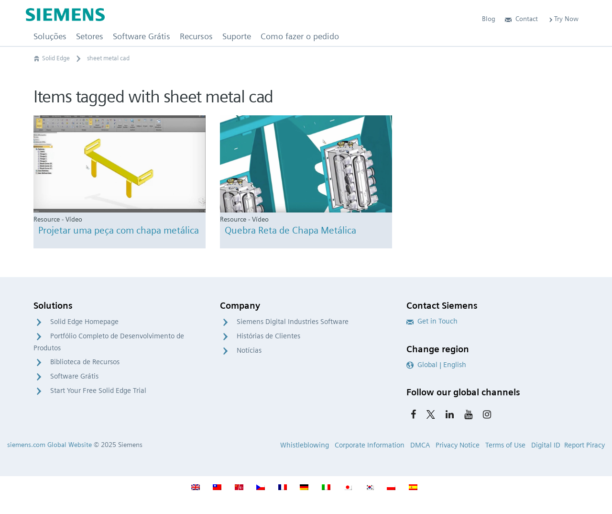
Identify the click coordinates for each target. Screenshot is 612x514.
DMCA (420, 445)
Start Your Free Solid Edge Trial (98, 390)
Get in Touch (432, 321)
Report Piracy (584, 445)
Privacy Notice (458, 445)
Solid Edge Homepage (84, 321)
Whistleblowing (304, 445)
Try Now (563, 18)
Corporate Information (369, 445)
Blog (488, 18)
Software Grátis (74, 376)
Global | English (436, 364)
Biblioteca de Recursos (85, 362)
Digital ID (545, 445)
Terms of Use (505, 445)
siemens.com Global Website (49, 444)
